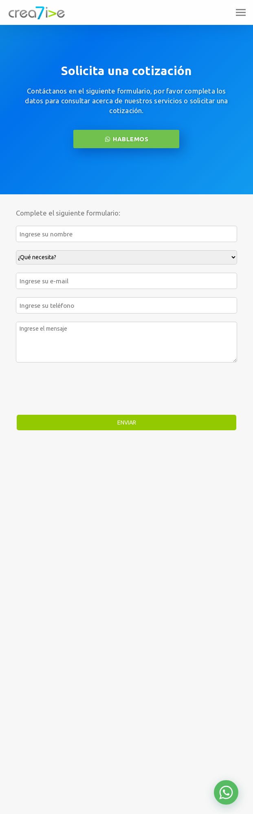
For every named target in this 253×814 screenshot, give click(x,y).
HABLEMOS (127, 139)
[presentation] (78, 389)
